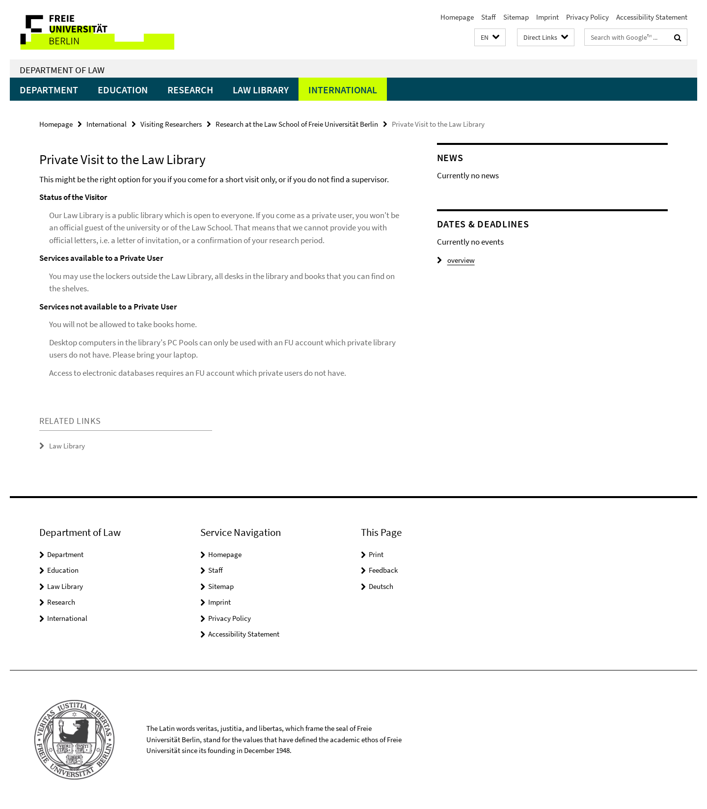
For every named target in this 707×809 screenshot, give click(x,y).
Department (49, 90)
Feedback (383, 570)
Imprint (547, 17)
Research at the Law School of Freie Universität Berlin (297, 124)
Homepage (457, 17)
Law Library (261, 90)
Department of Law (62, 70)
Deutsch (381, 586)
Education (123, 90)
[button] (490, 37)
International (342, 90)
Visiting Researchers (171, 124)
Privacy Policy (587, 17)
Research (190, 90)
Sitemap (516, 17)
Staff (488, 17)
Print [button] (376, 554)
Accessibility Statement (651, 17)
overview (456, 260)
